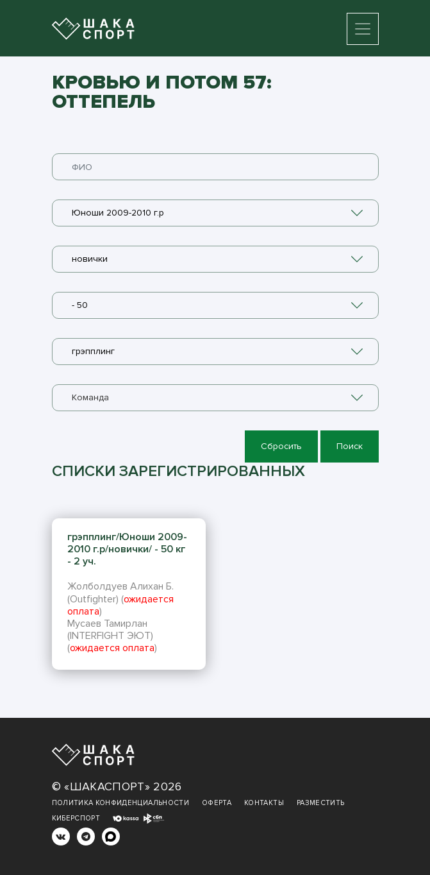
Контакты (264, 803)
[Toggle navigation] (363, 29)
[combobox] (215, 213)
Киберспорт (76, 818)
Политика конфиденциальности (120, 803)
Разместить (321, 803)
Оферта (216, 803)
